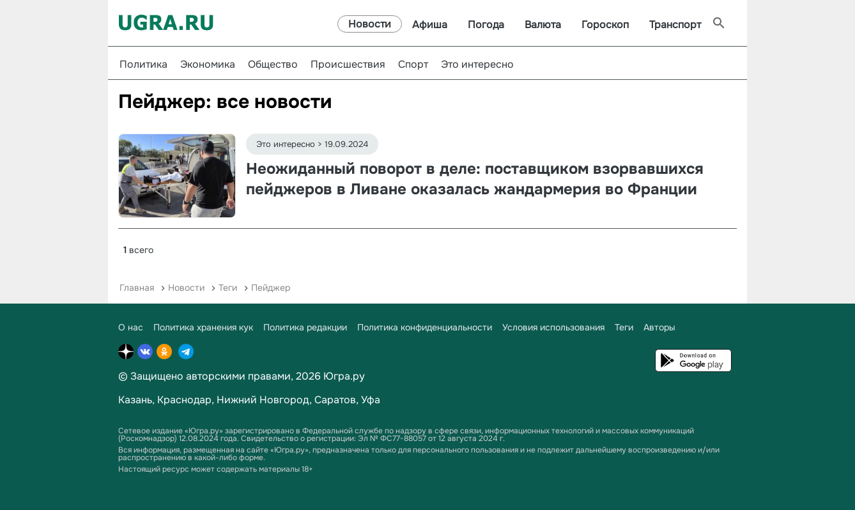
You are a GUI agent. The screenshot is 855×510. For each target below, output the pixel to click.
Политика (143, 64)
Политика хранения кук (203, 327)
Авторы (659, 327)
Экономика (207, 64)
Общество (273, 64)
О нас (130, 327)
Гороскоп (605, 24)
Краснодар (184, 399)
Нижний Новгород (263, 399)
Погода (486, 24)
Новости (369, 24)
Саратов (335, 399)
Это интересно (477, 64)
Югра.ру (344, 376)
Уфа (370, 399)
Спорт (413, 64)
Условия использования (553, 327)
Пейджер (270, 287)
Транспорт (675, 24)
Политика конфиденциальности (424, 327)
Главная (136, 287)
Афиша (429, 24)
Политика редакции (305, 327)
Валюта (543, 24)
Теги (228, 287)
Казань (135, 399)
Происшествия (348, 64)
